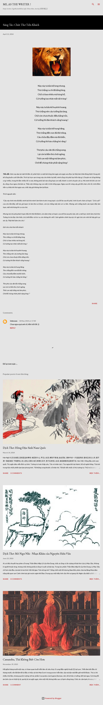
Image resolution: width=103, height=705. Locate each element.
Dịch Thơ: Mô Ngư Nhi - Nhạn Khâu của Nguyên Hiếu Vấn (37, 553)
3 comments (16, 473)
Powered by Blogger (51, 698)
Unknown (13, 321)
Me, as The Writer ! (17, 4)
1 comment (15, 685)
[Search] (93, 4)
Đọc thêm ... (95, 473)
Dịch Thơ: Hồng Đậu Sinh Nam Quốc (24, 448)
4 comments (16, 579)
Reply (12, 328)
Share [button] (94, 303)
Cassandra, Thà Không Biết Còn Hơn (24, 659)
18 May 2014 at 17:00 (27, 321)
